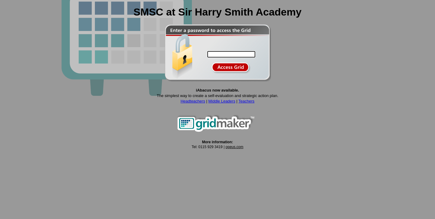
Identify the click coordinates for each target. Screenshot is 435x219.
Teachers (247, 101)
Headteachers (193, 101)
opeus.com (234, 147)
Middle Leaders (221, 101)
